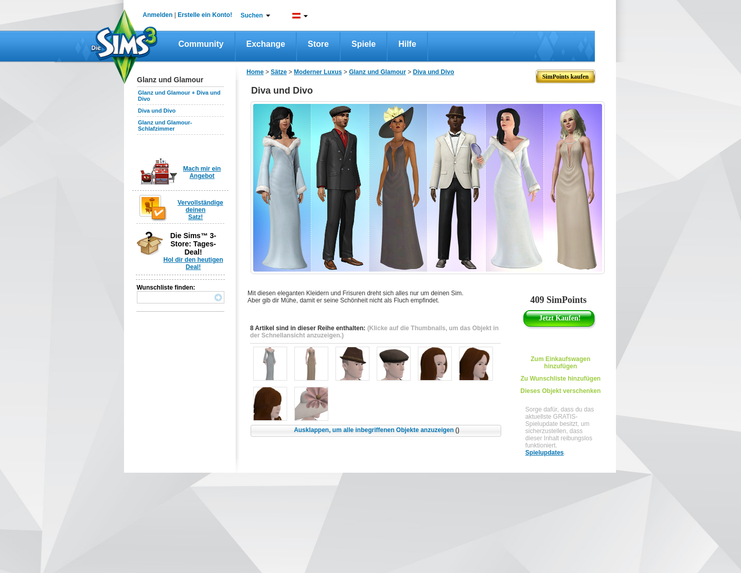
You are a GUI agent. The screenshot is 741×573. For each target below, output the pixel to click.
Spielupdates (544, 452)
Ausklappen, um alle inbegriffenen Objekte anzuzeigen (377, 430)
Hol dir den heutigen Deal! (193, 263)
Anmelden (157, 15)
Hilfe (407, 44)
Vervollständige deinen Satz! (200, 210)
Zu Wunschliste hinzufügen (560, 378)
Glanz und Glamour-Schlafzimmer (165, 125)
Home (254, 72)
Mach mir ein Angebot (202, 172)
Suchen (252, 15)
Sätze (279, 72)
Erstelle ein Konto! (205, 15)
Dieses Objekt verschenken (560, 391)
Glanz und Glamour (377, 72)
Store (318, 44)
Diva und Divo (156, 111)
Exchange (266, 44)
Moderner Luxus (318, 72)
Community (201, 44)
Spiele (363, 44)
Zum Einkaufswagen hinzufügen (560, 362)
